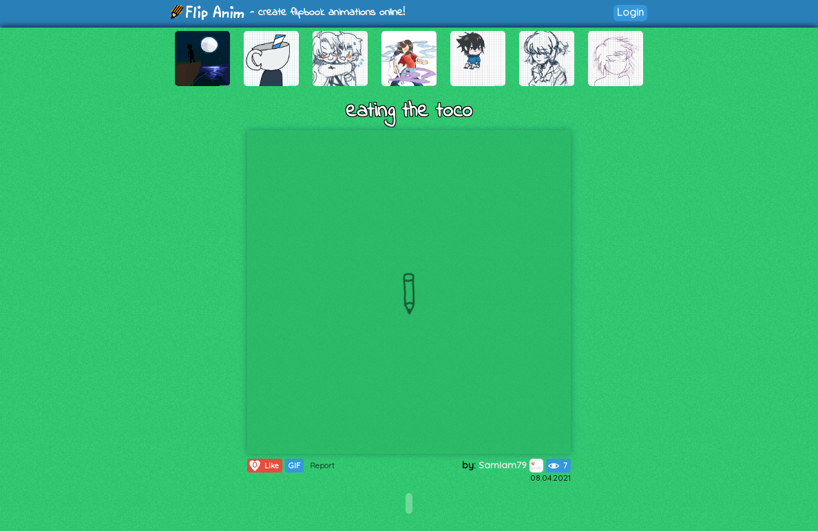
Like (263, 465)
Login (630, 12)
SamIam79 (511, 465)
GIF (294, 465)
